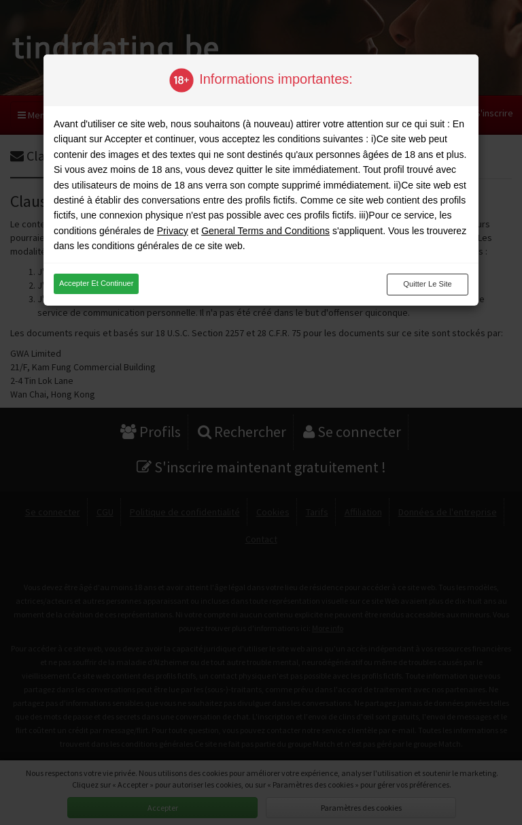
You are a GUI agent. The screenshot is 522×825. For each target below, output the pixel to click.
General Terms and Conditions (265, 230)
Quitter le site (427, 284)
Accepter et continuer (96, 283)
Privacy (172, 230)
